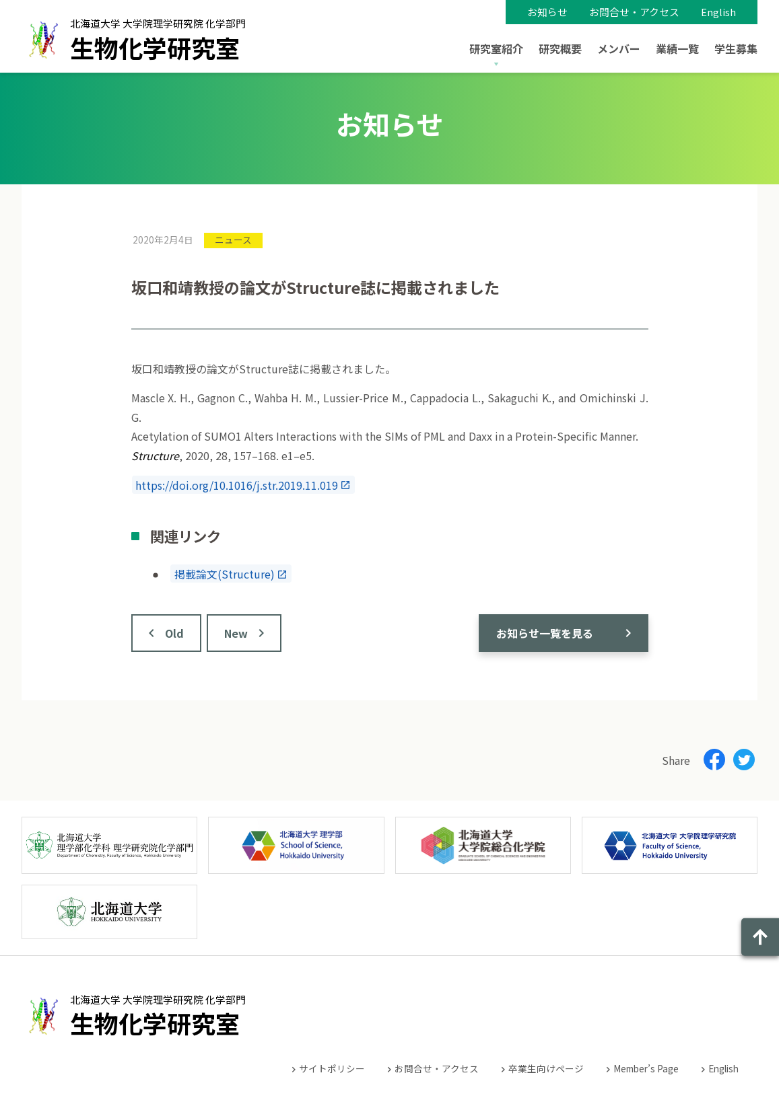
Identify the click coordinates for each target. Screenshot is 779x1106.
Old (174, 633)
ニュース (233, 239)
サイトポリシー (332, 1068)
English (718, 12)
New (236, 633)
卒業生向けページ (546, 1068)
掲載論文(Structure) (224, 574)
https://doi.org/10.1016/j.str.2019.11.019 (236, 484)
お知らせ (547, 12)
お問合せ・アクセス (634, 12)
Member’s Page (646, 1068)
